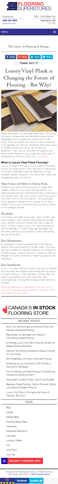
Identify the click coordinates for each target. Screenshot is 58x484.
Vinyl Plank (11, 450)
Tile (8, 445)
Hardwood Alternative (16, 431)
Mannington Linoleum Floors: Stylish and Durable (30, 380)
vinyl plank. (43, 157)
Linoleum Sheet (14, 440)
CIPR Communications (40, 474)
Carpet (9, 412)
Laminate (10, 436)
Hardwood (11, 426)
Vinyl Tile (10, 455)
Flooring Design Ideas (16, 422)
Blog (8, 407)
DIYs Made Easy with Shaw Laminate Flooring (28, 359)
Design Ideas (12, 417)
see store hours (9, 23)
